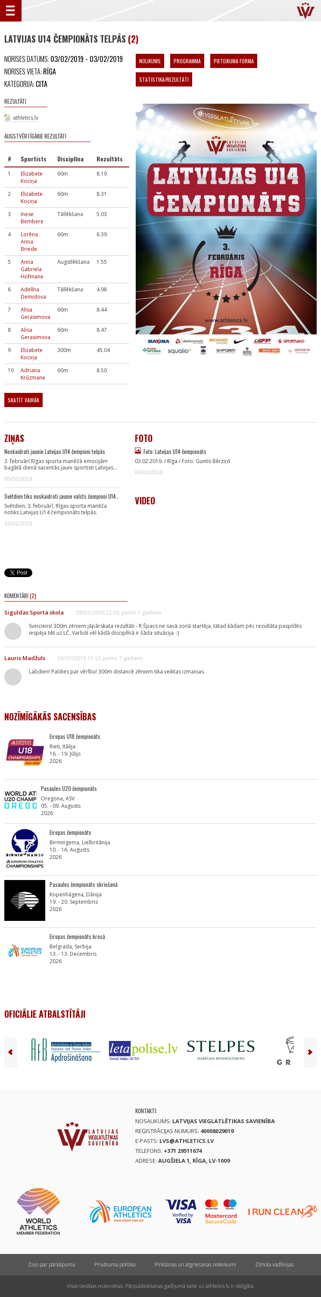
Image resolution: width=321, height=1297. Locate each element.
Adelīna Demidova (33, 293)
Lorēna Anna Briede (29, 242)
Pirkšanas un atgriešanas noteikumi (195, 1264)
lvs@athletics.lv (186, 1141)
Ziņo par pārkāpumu (51, 1264)
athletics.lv (25, 117)
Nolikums (150, 61)
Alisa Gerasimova (35, 313)
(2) (133, 38)
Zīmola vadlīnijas (274, 1264)
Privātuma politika (115, 1264)
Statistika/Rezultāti (164, 79)
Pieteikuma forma (234, 61)
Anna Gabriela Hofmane (32, 269)
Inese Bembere (32, 217)
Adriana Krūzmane (33, 374)
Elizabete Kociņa (32, 177)
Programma (187, 61)
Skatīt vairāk (23, 400)
